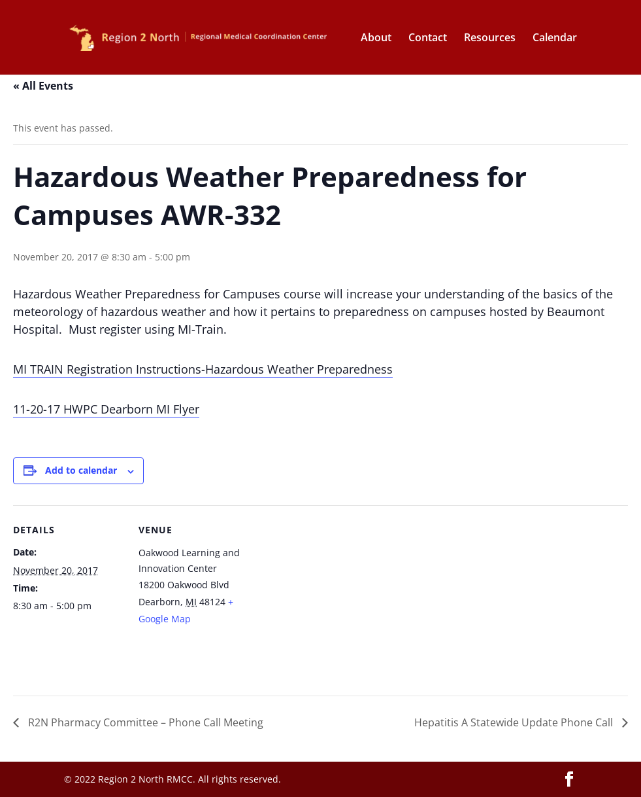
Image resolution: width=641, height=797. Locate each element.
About (376, 38)
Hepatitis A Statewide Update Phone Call (515, 722)
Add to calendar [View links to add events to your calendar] (81, 470)
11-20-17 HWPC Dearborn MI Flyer (106, 409)
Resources (490, 38)
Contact (427, 38)
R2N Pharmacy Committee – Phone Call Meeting (144, 722)
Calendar (555, 38)
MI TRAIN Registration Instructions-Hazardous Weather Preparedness (203, 369)
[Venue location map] (333, 596)
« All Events (43, 86)
